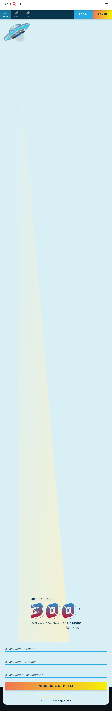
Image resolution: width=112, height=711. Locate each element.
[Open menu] (106, 4)
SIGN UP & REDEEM (56, 686)
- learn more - (72, 627)
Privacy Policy (46, 697)
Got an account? (56, 700)
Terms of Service (61, 697)
